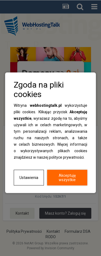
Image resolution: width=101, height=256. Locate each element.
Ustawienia (28, 177)
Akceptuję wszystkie (67, 177)
